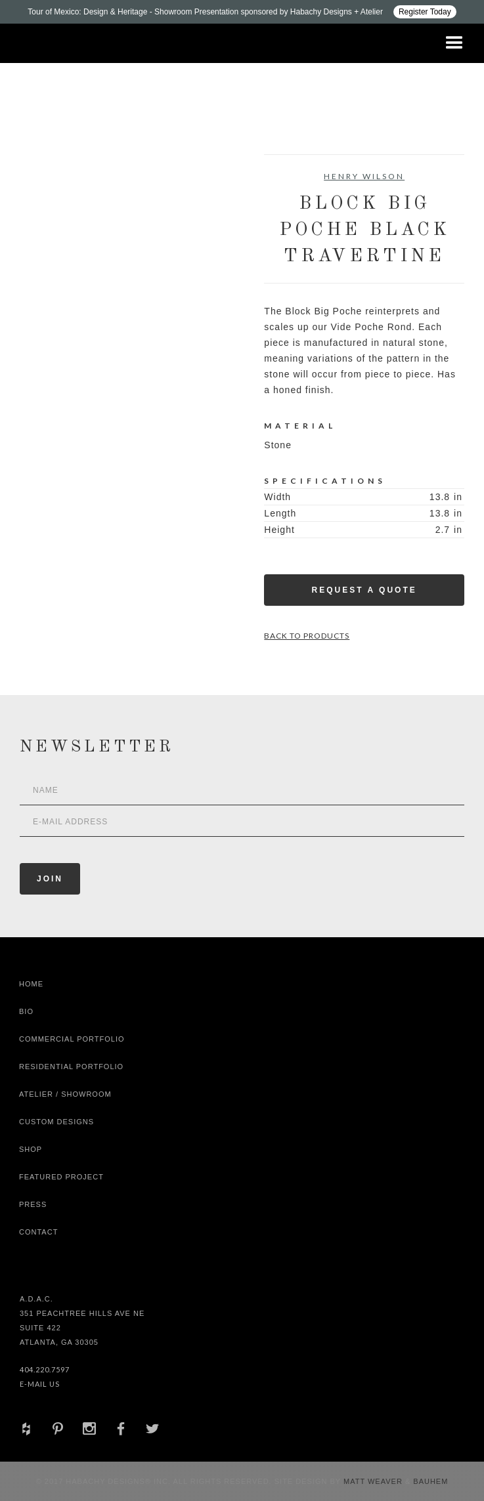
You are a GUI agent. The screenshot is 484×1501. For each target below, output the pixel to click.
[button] (454, 43)
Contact (38, 1232)
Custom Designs (56, 1122)
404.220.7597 (45, 1369)
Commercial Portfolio (72, 1039)
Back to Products (306, 636)
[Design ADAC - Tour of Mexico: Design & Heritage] (242, 12)
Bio (26, 1011)
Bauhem (429, 1481)
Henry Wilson (364, 176)
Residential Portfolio (71, 1066)
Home (31, 984)
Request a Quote (364, 590)
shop (30, 1149)
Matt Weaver (374, 1481)
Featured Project (61, 1177)
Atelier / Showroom (65, 1094)
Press (33, 1204)
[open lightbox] (69, 213)
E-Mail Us (40, 1384)
